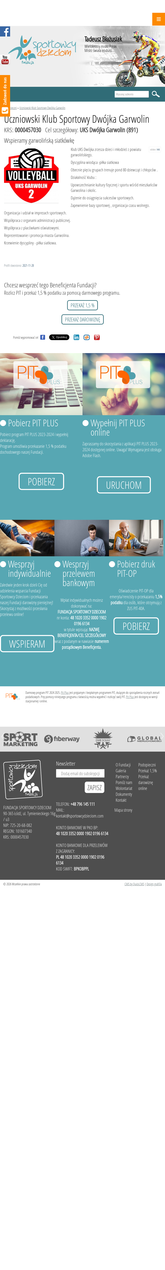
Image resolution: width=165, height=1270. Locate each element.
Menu (158, 19)
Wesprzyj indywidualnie (29, 568)
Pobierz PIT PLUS (33, 423)
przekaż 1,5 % (82, 305)
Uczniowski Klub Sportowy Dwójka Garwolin (42, 108)
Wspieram (27, 643)
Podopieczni (10, 108)
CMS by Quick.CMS (134, 884)
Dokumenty (124, 794)
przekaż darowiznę (82, 319)
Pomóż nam (124, 782)
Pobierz (41, 481)
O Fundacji (123, 765)
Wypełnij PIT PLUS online (118, 427)
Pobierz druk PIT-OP (136, 568)
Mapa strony (123, 810)
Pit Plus (65, 692)
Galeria (121, 771)
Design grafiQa (154, 884)
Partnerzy (122, 776)
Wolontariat (124, 788)
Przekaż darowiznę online (145, 782)
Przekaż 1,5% (147, 771)
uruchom (124, 484)
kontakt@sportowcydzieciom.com (80, 816)
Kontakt (121, 800)
